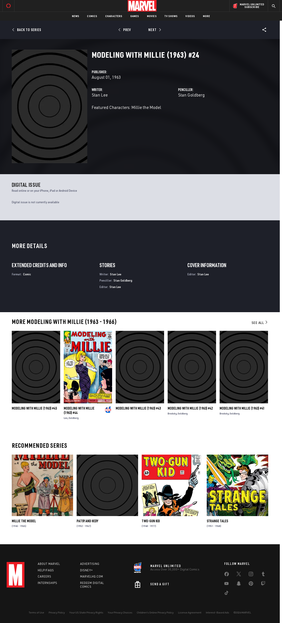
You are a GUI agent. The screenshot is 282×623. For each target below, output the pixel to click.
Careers (44, 576)
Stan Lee (100, 94)
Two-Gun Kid (151, 521)
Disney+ (86, 570)
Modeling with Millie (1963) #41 (242, 408)
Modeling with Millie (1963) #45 (34, 408)
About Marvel (49, 564)
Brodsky (172, 413)
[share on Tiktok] (226, 593)
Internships (47, 583)
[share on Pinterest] (251, 584)
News (75, 16)
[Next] (154, 29)
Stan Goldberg (191, 94)
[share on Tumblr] (263, 575)
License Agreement (189, 612)
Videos (190, 16)
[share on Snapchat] (238, 584)
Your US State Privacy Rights (86, 612)
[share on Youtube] (226, 584)
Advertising (89, 564)
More (206, 16)
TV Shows (171, 16)
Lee (66, 418)
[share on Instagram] (251, 575)
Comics (92, 16)
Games (134, 16)
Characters (113, 16)
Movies (152, 16)
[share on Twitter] (238, 575)
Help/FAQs (46, 570)
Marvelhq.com (91, 576)
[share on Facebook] (226, 575)
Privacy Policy (57, 612)
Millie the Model (24, 521)
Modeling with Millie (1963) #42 (190, 408)
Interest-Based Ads (217, 612)
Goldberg (74, 418)
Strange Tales (217, 521)
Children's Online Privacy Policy (155, 612)
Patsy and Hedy (87, 521)
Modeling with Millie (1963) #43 (138, 408)
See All (260, 322)
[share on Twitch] (263, 584)
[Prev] (125, 29)
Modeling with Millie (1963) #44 (79, 410)
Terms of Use (36, 612)
